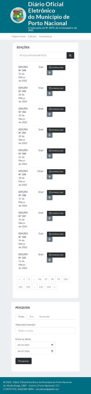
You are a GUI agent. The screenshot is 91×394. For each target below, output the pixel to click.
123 (41, 286)
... (34, 279)
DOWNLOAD (56, 67)
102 (28, 286)
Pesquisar (23, 361)
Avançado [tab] (44, 316)
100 (66, 279)
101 (21, 286)
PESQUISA (22, 307)
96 (39, 279)
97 (46, 279)
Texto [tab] (21, 316)
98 (52, 279)
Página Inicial (18, 36)
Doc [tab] (32, 316)
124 (49, 286)
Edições (32, 36)
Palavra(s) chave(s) (25, 324)
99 (58, 279)
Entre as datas (23, 339)
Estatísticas (45, 36)
